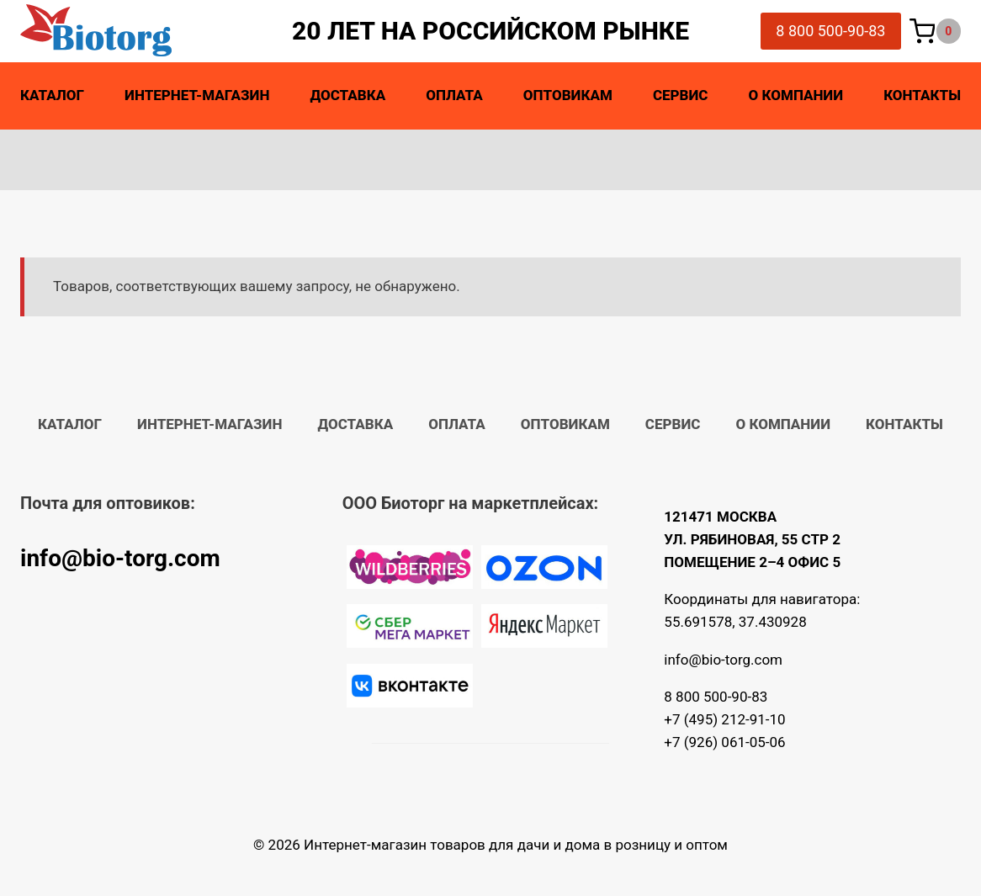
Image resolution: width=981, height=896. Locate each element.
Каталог (52, 95)
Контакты (922, 95)
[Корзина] (935, 32)
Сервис (680, 95)
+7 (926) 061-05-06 (724, 742)
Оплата (454, 95)
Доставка (347, 95)
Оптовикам (567, 95)
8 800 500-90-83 (830, 31)
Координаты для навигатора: (762, 599)
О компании (796, 95)
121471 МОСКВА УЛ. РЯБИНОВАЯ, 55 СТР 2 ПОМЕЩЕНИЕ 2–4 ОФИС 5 (752, 539)
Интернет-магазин (197, 95)
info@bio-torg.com (120, 558)
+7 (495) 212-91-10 (724, 719)
